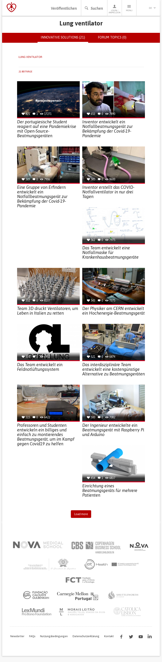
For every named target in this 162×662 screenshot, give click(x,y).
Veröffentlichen (64, 8)
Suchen (93, 8)
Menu (129, 8)
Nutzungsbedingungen (54, 636)
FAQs (32, 636)
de (148, 8)
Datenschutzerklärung (86, 636)
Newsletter (17, 636)
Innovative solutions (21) (64, 39)
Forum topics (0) (112, 37)
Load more (81, 514)
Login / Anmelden (114, 9)
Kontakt (109, 636)
